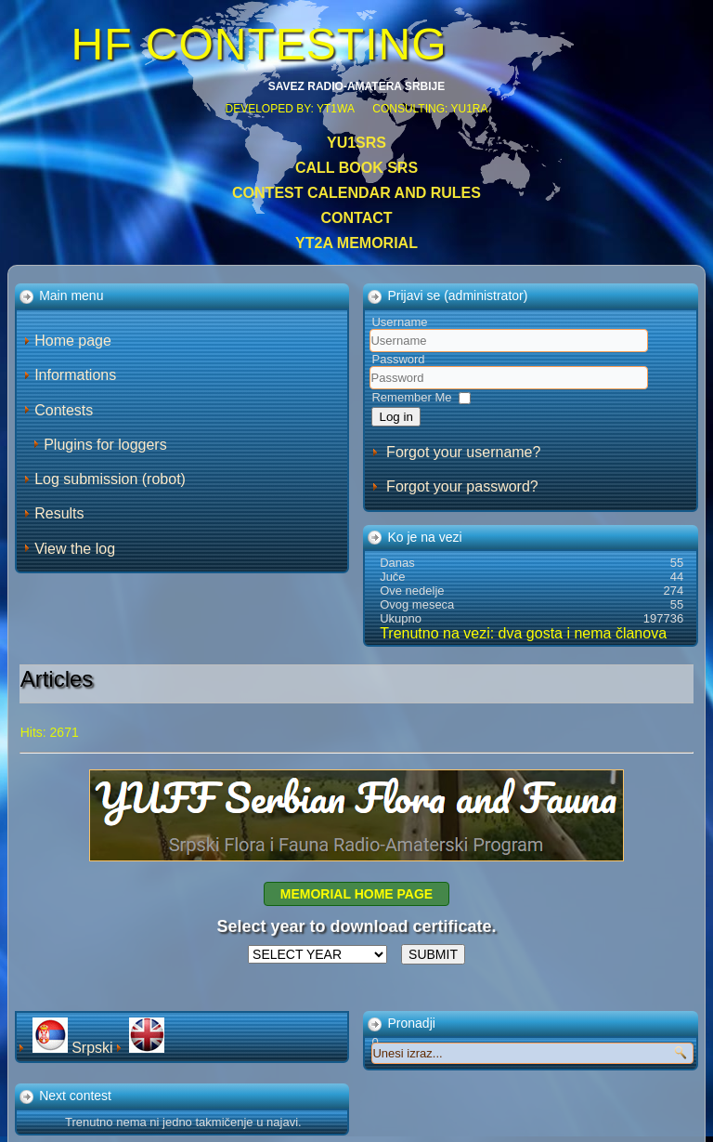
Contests (63, 410)
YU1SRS (356, 143)
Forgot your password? (462, 486)
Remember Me (411, 397)
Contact (356, 218)
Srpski (74, 1048)
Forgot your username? (463, 452)
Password (397, 359)
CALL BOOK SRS (356, 168)
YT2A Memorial (356, 243)
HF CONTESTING (259, 44)
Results (59, 513)
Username (399, 322)
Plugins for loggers (105, 445)
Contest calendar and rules (356, 193)
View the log (74, 549)
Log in (395, 417)
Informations (75, 375)
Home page (72, 340)
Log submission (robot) (110, 479)
